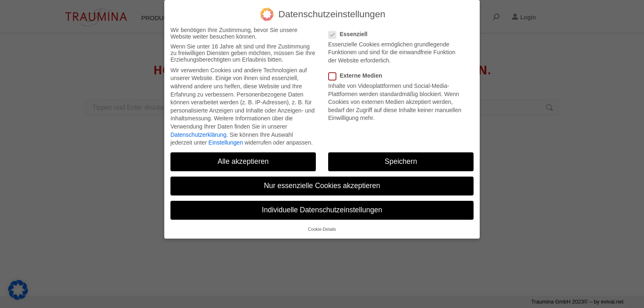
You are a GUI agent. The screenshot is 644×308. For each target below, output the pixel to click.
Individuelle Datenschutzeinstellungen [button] (322, 210)
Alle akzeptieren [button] (243, 161)
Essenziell (350, 34)
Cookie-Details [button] (322, 229)
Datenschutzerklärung (198, 134)
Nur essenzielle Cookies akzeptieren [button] (322, 186)
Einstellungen (226, 142)
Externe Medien (357, 75)
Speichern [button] (401, 161)
